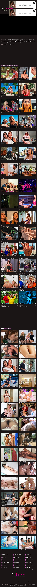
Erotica (3, 559)
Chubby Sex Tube (5, 567)
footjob (20, 42)
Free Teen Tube (5, 569)
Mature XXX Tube (17, 559)
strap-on (23, 42)
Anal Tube (4, 557)
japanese (14, 40)
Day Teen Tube (5, 554)
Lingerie (14, 39)
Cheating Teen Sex (29, 555)
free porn (30, 39)
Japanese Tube (17, 560)
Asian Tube (28, 560)
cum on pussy (11, 42)
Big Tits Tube (28, 557)
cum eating (6, 42)
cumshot (31, 40)
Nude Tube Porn (29, 562)
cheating (31, 41)
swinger (8, 40)
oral (33, 39)
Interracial (3, 41)
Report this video (32, 35)
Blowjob (4, 40)
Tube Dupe (8, 37)
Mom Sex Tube (17, 555)
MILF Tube (4, 564)
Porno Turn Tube (5, 562)
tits (30, 42)
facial (6, 39)
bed (19, 41)
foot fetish (17, 42)
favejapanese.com (12, 584)
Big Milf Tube (16, 557)
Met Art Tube (28, 554)
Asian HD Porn (17, 569)
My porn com (17, 564)
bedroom (22, 41)
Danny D (5, 44)
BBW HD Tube (5, 565)
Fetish (10, 41)
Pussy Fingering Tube (30, 569)
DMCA (15, 585)
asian (11, 40)
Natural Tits (10, 39)
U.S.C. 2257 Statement (22, 585)
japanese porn (17, 562)
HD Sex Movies (29, 564)
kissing (26, 40)
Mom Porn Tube (17, 554)
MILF (29, 40)
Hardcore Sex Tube (17, 565)
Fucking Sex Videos (6, 560)
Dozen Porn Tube (5, 555)
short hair (18, 40)
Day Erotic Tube (29, 559)
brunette (17, 39)
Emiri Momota (11, 44)
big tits (27, 39)
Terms (29, 584)
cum (3, 42)
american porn (22, 39)
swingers (27, 42)
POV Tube (28, 567)
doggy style (22, 40)
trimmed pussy (15, 41)
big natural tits (27, 41)
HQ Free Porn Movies (30, 565)
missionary (7, 41)
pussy (2, 40)
